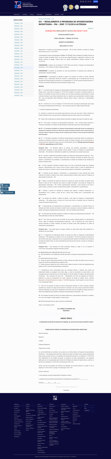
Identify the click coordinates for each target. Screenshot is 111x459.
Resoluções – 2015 (18, 64)
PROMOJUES (16, 436)
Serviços (32, 14)
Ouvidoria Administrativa (18, 421)
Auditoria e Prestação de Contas (65, 412)
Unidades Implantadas (76, 423)
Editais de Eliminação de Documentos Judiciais (53, 418)
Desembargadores (17, 415)
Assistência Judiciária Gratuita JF (41, 441)
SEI (85, 406)
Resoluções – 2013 (18, 59)
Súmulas (50, 415)
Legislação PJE (75, 414)
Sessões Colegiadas (17, 432)
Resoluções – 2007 (18, 42)
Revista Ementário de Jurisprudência (53, 427)
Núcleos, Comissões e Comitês (18, 426)
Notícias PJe (75, 417)
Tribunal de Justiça (76, 410)
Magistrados (16, 417)
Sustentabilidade (64, 426)
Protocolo (27, 408)
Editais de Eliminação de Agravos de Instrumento (53, 422)
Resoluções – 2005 (18, 37)
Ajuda (74, 421)
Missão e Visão (16, 406)
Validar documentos (29, 417)
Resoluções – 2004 (18, 34)
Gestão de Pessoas (64, 416)
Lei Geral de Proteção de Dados (65, 429)
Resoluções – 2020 (18, 78)
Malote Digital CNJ (41, 424)
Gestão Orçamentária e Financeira (65, 419)
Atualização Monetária (41, 436)
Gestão (62, 414)
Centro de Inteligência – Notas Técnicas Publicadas (54, 441)
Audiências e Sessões (65, 406)
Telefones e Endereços (30, 428)
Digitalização (75, 406)
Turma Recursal (75, 412)
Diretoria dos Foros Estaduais (41, 418)
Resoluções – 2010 (18, 50)
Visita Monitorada (41, 450)
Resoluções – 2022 (18, 84)
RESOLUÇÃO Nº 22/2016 (65, 31)
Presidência (16, 408)
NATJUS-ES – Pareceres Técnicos (53, 438)
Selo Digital (40, 438)
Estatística (56, 14)
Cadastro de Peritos (41, 443)
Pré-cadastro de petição (42, 422)
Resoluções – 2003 (18, 31)
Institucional (17, 14)
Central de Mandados (41, 452)
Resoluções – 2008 (18, 45)
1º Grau (74, 408)
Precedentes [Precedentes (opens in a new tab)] (28, 413)
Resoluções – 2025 (18, 92)
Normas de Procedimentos (54, 429)
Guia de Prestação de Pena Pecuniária (42, 427)
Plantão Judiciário (17, 430)
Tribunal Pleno (16, 412)
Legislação (51, 408)
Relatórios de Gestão (53, 424)
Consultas (25, 14)
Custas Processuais (41, 429)
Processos (27, 406)
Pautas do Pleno (29, 421)
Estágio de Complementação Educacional (43, 448)
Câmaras (15, 414)
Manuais (50, 435)
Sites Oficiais (40, 420)
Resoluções (51, 414)
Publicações (40, 14)
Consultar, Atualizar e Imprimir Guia (41, 432)
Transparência (49, 14)
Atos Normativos (52, 410)
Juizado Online (40, 410)
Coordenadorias (17, 423)
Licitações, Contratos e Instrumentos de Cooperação (66, 422)
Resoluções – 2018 (18, 73)
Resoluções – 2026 (18, 95)
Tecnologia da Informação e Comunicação (66, 409)
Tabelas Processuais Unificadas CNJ (29, 426)
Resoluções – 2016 (19, 67)
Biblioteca (39, 445)
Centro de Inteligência (18, 419)
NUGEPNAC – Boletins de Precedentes (54, 444)
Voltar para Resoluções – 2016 (47, 18)
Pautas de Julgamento (30, 419)
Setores (15, 428)
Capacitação (75, 419)
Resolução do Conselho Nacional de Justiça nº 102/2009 (54, 280)
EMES (85, 408)
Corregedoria (86, 410)
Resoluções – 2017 (18, 70)
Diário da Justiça (52, 406)
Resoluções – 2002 (18, 28)
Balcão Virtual (40, 406)
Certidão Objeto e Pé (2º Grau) (42, 415)
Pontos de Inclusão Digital (42, 408)
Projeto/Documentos (76, 415)
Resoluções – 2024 (18, 89)
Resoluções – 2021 (18, 81)
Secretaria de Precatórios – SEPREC (30, 411)
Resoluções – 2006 (18, 39)
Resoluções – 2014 (18, 62)
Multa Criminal (40, 434)
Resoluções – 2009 (18, 48)
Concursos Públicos (17, 434)
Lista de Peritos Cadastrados (31, 415)
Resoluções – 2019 (18, 76)
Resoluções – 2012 (18, 56)
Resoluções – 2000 (18, 23)
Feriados (27, 430)
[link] (95, 2)
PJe (73, 404)
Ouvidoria (63, 424)
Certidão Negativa (41, 412)
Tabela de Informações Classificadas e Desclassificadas (53, 432)
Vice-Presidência (17, 410)
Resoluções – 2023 (18, 87)
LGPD (62, 14)
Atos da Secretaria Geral (53, 412)
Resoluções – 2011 (18, 53)
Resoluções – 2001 (18, 25)
